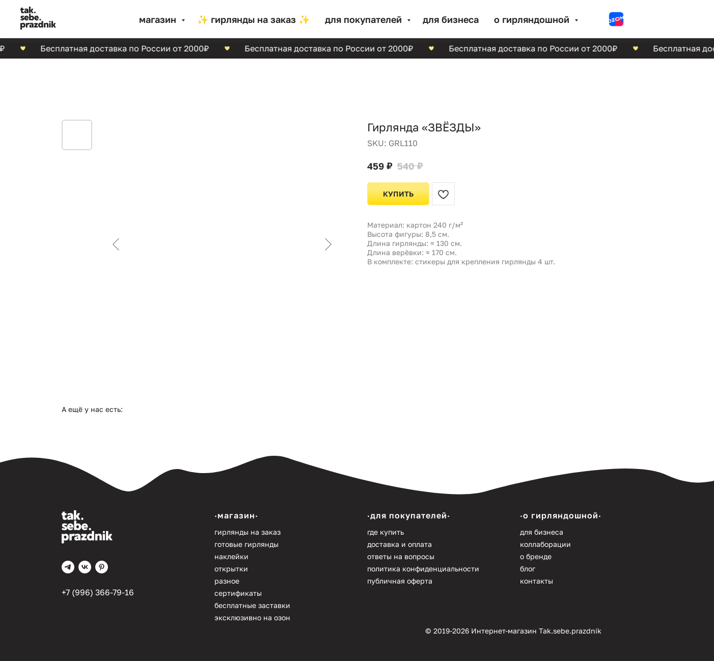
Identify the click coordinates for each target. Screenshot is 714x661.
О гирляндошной (533, 19)
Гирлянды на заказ (247, 532)
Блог (527, 568)
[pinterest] (101, 567)
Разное (226, 580)
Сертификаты (238, 593)
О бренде (536, 556)
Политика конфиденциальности (423, 568)
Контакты (536, 580)
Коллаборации (545, 544)
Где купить (385, 532)
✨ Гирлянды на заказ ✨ (253, 19)
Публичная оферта (399, 580)
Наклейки (231, 556)
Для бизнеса (451, 19)
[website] (616, 19)
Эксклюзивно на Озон (252, 617)
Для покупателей (364, 19)
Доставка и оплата (399, 544)
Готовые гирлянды (246, 544)
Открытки (231, 568)
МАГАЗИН (159, 19)
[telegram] (68, 567)
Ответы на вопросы (400, 556)
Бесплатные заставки (252, 605)
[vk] (84, 567)
